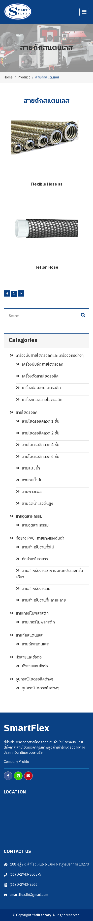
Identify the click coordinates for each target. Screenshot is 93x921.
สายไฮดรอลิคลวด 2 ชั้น (37, 433)
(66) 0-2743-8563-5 (25, 874)
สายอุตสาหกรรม (26, 516)
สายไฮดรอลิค (23, 412)
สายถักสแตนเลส (26, 635)
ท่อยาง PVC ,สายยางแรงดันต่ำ (37, 538)
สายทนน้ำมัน (29, 480)
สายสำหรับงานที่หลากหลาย (41, 600)
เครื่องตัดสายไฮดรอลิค (37, 376)
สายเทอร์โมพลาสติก (29, 613)
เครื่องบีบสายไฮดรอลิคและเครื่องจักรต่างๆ (47, 355)
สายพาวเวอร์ (29, 492)
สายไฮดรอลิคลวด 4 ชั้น (37, 445)
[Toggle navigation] (84, 12)
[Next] (21, 293)
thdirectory (41, 915)
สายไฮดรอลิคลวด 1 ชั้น (37, 421)
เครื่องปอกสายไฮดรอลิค (38, 388)
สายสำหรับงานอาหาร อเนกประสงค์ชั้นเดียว (49, 573)
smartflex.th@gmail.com (29, 895)
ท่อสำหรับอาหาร (32, 559)
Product (24, 77)
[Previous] (7, 293)
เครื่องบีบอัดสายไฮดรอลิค (39, 364)
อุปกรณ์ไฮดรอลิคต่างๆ (31, 679)
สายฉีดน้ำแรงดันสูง (34, 503)
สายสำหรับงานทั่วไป (35, 547)
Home (8, 77)
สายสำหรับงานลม (33, 588)
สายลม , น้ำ (28, 468)
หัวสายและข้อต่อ (26, 657)
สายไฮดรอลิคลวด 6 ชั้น (37, 456)
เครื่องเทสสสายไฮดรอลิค (39, 399)
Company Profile (16, 762)
